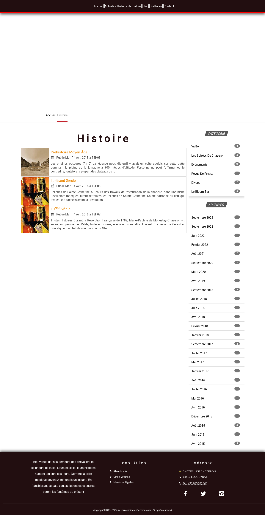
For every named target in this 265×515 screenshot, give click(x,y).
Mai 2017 (215, 362)
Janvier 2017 (215, 371)
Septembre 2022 (215, 226)
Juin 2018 (215, 308)
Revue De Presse (215, 174)
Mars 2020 (215, 272)
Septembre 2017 (215, 344)
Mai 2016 (215, 398)
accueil (50, 115)
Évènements (215, 164)
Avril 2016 (215, 407)
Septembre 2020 (215, 263)
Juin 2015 (215, 434)
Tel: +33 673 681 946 (195, 483)
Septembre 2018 (215, 290)
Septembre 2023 (215, 217)
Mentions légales (123, 482)
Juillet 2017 (215, 353)
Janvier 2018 (215, 335)
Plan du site (120, 471)
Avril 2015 (215, 444)
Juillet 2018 (215, 299)
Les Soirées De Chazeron (215, 155)
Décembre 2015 (215, 416)
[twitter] (203, 493)
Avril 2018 (215, 317)
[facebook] (185, 493)
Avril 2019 (215, 281)
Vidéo (215, 146)
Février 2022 (215, 245)
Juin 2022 (215, 236)
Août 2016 (215, 380)
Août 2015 (215, 425)
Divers (215, 183)
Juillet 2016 (215, 389)
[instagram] (221, 493)
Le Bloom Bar (215, 191)
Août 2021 (215, 254)
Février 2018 (215, 326)
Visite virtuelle (121, 476)
